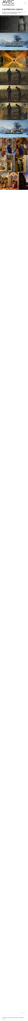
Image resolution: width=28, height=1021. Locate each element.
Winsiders (3, 1019)
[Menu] (25, 3)
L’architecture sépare (12, 9)
